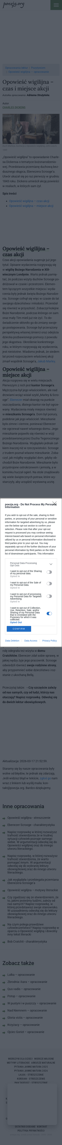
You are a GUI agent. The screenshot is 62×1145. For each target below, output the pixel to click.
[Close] (55, 505)
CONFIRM (19, 629)
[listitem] (31, 564)
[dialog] (31, 572)
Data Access (30, 640)
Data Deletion (12, 640)
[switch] (49, 572)
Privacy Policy (49, 640)
